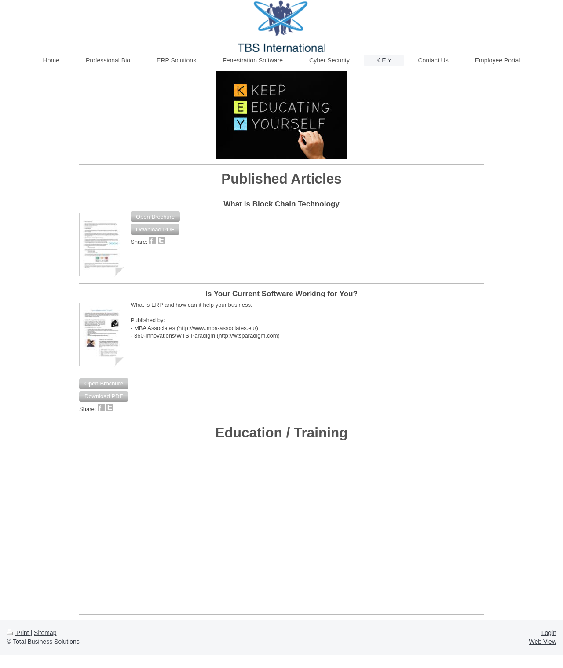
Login (548, 632)
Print (19, 632)
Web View (542, 641)
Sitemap (45, 632)
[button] (155, 216)
